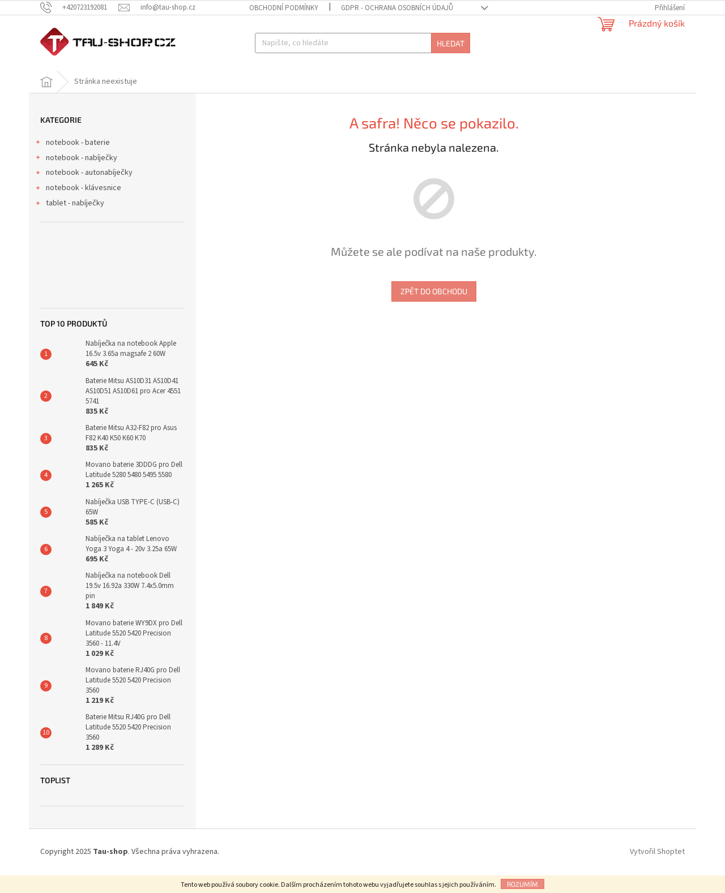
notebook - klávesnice (78, 207)
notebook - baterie (72, 162)
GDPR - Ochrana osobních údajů (397, 8)
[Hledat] (362, 43)
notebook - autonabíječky (84, 192)
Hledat (450, 43)
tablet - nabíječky (69, 222)
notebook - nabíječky (76, 177)
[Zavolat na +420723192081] (79, 7)
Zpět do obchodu (433, 309)
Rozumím (522, 884)
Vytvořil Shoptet (657, 869)
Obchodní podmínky (283, 8)
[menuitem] (74, 80)
